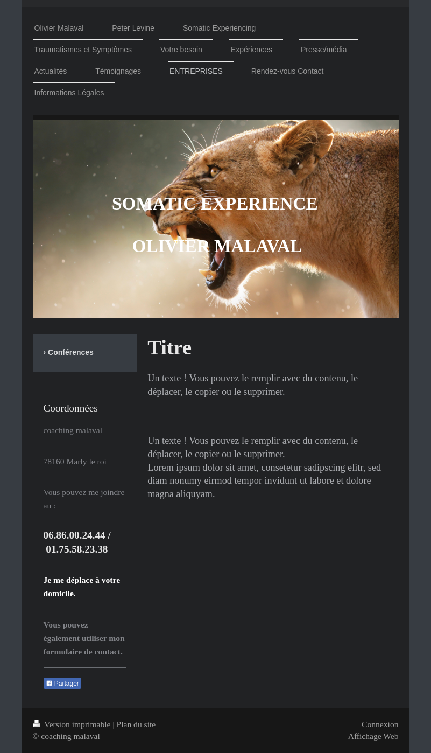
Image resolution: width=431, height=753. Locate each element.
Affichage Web (373, 736)
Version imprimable (73, 724)
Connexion (380, 724)
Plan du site (136, 724)
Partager (62, 683)
